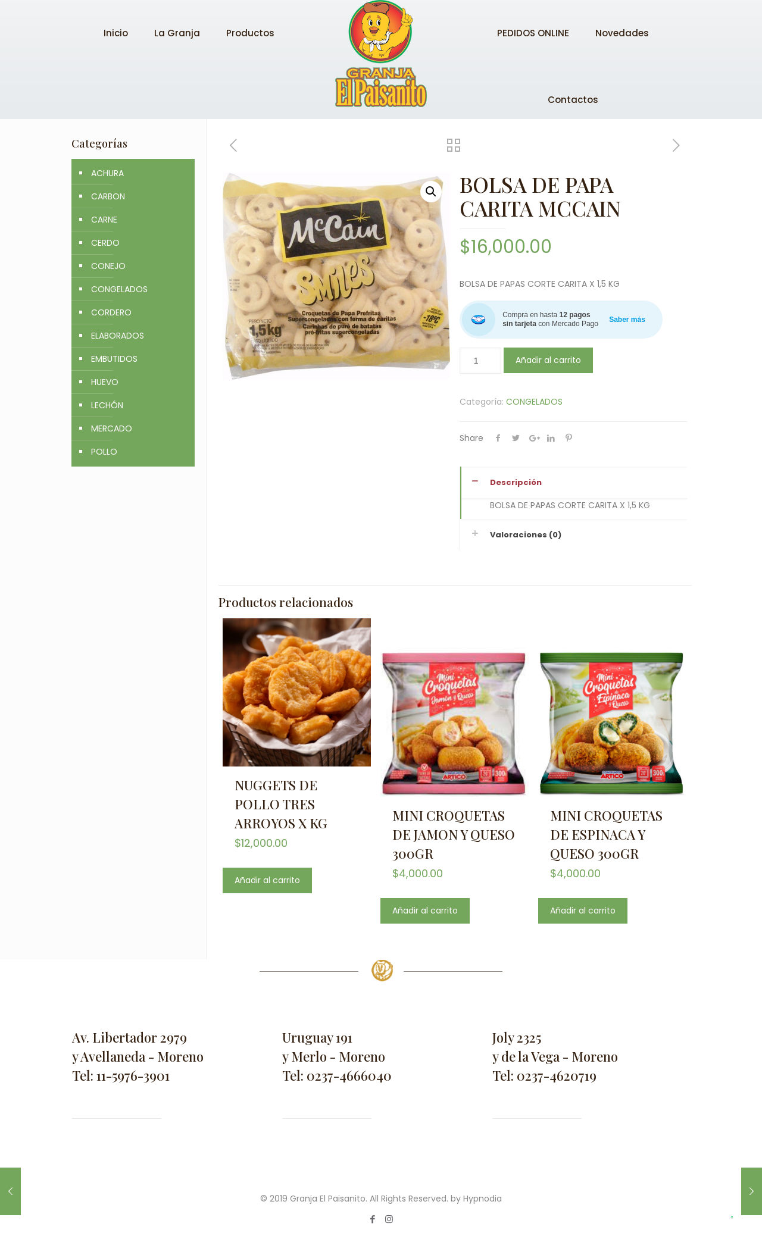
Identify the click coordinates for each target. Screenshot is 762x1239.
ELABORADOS (117, 336)
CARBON (108, 196)
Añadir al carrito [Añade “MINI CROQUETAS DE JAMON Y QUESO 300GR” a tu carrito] (425, 910)
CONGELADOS (534, 402)
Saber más (627, 319)
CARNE (104, 220)
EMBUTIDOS (114, 359)
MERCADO (111, 428)
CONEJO (108, 266)
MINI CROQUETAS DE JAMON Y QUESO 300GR (453, 834)
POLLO (104, 452)
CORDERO (111, 312)
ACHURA (107, 173)
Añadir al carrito (548, 360)
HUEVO (104, 382)
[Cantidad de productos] (480, 361)
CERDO (105, 243)
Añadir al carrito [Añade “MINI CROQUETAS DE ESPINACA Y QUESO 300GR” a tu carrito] (583, 910)
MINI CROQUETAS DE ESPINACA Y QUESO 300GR (606, 834)
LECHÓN (107, 405)
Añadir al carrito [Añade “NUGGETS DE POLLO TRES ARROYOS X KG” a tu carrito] (267, 880)
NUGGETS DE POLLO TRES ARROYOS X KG (281, 804)
